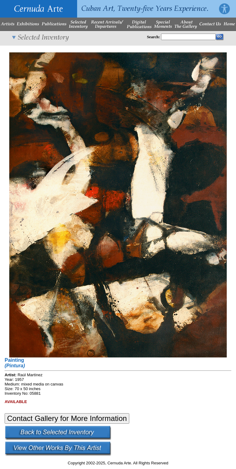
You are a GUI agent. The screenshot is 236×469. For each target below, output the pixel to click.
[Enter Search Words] (188, 37)
